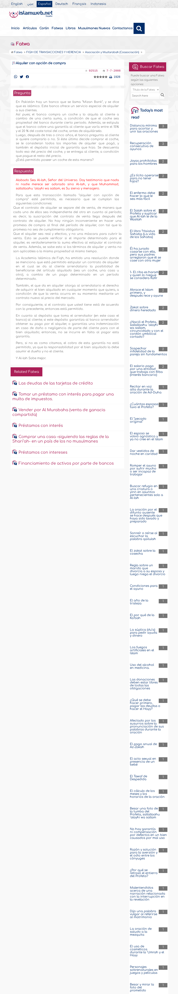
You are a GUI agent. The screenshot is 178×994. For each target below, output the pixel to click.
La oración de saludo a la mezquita (141, 931)
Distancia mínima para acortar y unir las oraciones (144, 128)
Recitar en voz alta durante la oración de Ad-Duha (146, 389)
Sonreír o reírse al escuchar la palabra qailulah (143, 536)
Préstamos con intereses (43, 452)
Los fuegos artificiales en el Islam (142, 650)
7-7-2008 (113, 70)
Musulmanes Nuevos (94, 28)
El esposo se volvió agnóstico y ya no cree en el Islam (146, 436)
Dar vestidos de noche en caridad (144, 452)
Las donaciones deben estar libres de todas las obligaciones (144, 684)
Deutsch (61, 4)
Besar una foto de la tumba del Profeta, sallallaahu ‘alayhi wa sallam (145, 813)
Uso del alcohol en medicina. (142, 666)
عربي (30, 4)
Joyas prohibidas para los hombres (143, 162)
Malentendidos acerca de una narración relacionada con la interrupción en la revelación (147, 893)
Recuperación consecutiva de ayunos (141, 146)
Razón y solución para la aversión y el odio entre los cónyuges (144, 854)
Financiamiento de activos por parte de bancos (66, 463)
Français (79, 4)
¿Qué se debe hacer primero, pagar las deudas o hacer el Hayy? (145, 704)
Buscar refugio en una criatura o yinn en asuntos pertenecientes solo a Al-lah (146, 492)
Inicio (15, 28)
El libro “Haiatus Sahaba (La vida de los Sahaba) (142, 234)
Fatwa (20, 44)
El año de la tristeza (139, 602)
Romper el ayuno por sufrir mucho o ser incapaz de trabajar (143, 470)
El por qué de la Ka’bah (142, 616)
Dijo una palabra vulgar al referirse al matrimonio (143, 914)
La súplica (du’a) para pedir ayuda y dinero (143, 632)
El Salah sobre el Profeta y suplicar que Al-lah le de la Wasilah (143, 215)
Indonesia (98, 4)
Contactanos (122, 28)
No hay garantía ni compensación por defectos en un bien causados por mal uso (148, 833)
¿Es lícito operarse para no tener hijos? (144, 178)
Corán (44, 28)
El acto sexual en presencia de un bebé (143, 761)
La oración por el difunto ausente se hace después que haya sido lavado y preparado (146, 515)
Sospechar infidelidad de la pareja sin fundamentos (148, 351)
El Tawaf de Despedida (138, 778)
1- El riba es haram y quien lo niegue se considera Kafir (144, 275)
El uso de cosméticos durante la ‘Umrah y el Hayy (147, 951)
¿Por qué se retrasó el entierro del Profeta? (144, 873)
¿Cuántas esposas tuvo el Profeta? (144, 405)
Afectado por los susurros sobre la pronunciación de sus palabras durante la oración (147, 726)
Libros (70, 28)
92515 (93, 70)
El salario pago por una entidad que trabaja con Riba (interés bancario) (146, 370)
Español (44, 4)
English (17, 4)
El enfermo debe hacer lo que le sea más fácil (142, 196)
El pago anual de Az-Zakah (143, 745)
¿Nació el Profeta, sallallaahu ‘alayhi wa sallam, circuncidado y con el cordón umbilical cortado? (146, 329)
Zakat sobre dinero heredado (143, 309)
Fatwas (57, 28)
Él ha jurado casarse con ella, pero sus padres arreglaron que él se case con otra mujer (145, 254)
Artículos (30, 28)
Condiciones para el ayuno (144, 587)
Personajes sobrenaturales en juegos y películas (144, 970)
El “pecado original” (138, 420)
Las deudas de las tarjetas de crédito (56, 383)
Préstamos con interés (41, 426)
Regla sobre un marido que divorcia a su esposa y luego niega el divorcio (147, 570)
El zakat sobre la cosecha (142, 552)
